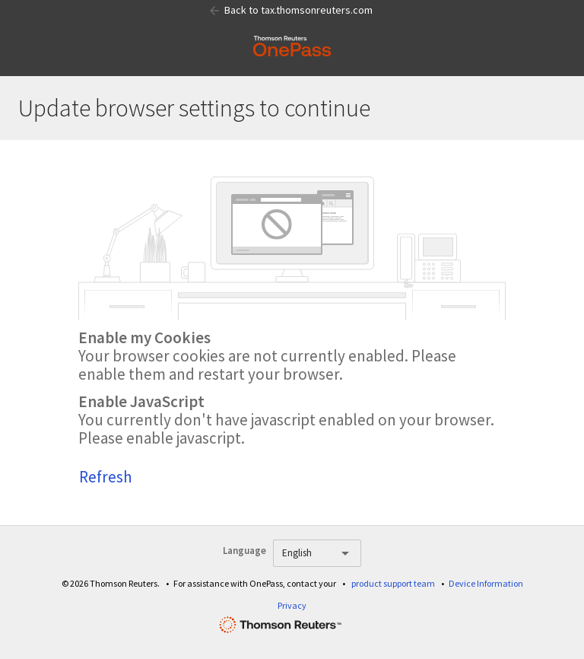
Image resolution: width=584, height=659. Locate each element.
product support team (393, 583)
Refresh (105, 476)
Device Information (486, 583)
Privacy (292, 605)
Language (244, 550)
